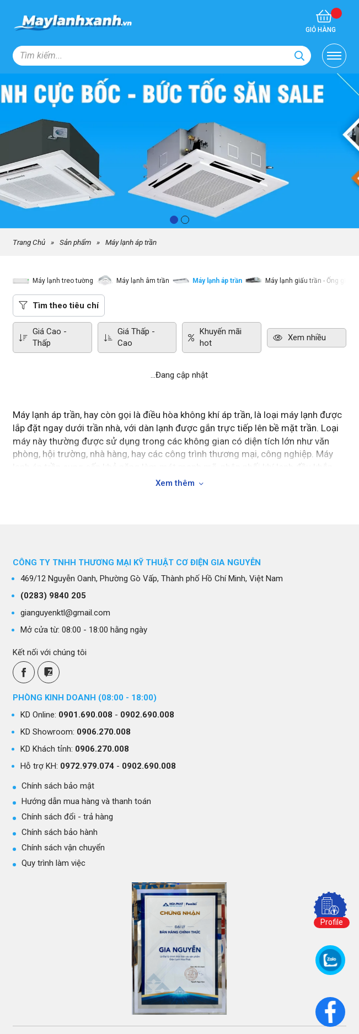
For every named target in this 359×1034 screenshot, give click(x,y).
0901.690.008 (85, 715)
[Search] (299, 55)
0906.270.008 (104, 732)
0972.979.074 (87, 766)
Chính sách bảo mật (58, 786)
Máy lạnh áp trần (131, 242)
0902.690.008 (147, 715)
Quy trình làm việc (53, 863)
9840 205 (53, 596)
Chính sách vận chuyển (63, 848)
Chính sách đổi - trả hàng (67, 817)
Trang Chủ (29, 242)
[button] (174, 220)
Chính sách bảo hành (60, 832)
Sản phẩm (75, 242)
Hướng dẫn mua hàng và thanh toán (86, 801)
